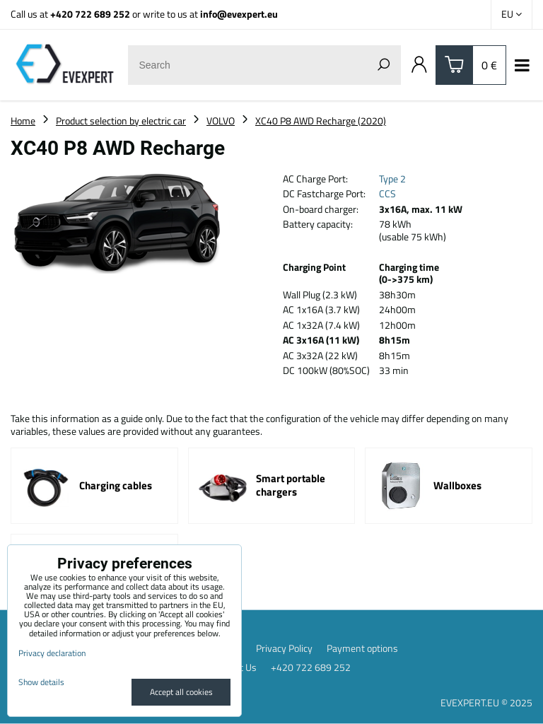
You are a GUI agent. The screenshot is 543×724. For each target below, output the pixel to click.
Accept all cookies (181, 692)
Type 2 (393, 178)
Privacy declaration (52, 653)
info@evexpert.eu (239, 13)
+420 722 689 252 (90, 13)
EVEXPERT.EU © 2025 (486, 702)
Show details (41, 682)
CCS (387, 193)
